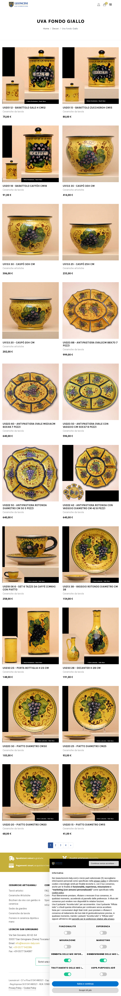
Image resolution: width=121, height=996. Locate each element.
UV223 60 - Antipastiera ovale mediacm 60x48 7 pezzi (29, 425)
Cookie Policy (30, 988)
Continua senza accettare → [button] (104, 863)
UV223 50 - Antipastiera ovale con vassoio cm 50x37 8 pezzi (85, 425)
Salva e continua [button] (85, 984)
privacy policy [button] (100, 881)
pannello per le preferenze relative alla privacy (93, 919)
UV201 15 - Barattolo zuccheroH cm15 (87, 107)
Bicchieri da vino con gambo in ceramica (24, 902)
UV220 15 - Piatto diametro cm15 (84, 824)
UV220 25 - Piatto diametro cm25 (84, 746)
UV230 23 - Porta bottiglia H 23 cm (26, 667)
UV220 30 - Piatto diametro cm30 (25, 746)
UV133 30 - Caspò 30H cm (19, 264)
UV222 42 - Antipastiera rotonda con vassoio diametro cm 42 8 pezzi (88, 507)
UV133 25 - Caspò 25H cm (78, 264)
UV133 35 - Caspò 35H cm (79, 185)
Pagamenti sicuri (24, 865)
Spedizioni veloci (24, 858)
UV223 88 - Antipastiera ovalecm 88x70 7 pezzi (90, 344)
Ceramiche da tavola (13, 111)
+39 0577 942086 (22, 947)
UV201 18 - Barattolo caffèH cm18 (25, 185)
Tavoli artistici (16, 890)
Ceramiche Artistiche (19, 895)
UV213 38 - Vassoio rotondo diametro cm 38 (90, 588)
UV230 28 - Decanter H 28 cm (82, 667)
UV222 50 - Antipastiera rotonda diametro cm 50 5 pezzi (25, 507)
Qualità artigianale (79, 858)
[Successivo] (70, 845)
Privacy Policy (15, 988)
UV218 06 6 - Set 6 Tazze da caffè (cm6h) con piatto (29, 588)
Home (46, 28)
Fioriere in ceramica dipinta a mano (24, 920)
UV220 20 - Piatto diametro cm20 (25, 824)
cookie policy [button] (58, 893)
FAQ (47, 890)
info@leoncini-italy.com (27, 943)
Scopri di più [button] (85, 990)
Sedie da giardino (18, 908)
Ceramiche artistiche (73, 189)
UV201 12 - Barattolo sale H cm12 (24, 107)
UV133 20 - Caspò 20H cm (19, 342)
